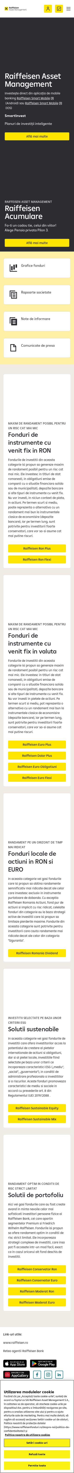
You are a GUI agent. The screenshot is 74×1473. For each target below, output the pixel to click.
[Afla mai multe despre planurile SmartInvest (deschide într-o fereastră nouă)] (37, 136)
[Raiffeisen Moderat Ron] (37, 1291)
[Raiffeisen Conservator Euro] (37, 1280)
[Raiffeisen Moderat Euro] (37, 1302)
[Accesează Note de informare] (37, 321)
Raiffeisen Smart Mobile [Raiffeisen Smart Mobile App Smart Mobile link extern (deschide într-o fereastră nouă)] (41, 103)
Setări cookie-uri (37, 1442)
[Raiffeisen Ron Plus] (37, 548)
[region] (37, 1426)
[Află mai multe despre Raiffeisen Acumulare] (37, 243)
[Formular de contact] (59, 9)
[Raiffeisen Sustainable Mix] (37, 1119)
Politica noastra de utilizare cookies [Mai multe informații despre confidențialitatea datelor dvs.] (27, 1434)
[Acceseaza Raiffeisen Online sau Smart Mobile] (48, 9)
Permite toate (37, 1465)
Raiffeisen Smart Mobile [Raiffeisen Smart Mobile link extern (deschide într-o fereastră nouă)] (33, 98)
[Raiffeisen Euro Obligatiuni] (37, 767)
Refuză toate (37, 1454)
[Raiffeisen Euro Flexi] (37, 778)
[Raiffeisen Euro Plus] (37, 744)
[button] (68, 8)
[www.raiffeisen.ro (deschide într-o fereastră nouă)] (15, 1342)
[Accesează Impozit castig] (37, 295)
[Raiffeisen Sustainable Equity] (37, 1108)
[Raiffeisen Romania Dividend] (37, 953)
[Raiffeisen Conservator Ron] (37, 1269)
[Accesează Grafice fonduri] (37, 268)
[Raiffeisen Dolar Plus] (37, 756)
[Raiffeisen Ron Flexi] (37, 559)
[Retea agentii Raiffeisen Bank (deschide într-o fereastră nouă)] (23, 1351)
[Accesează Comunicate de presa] (37, 348)
